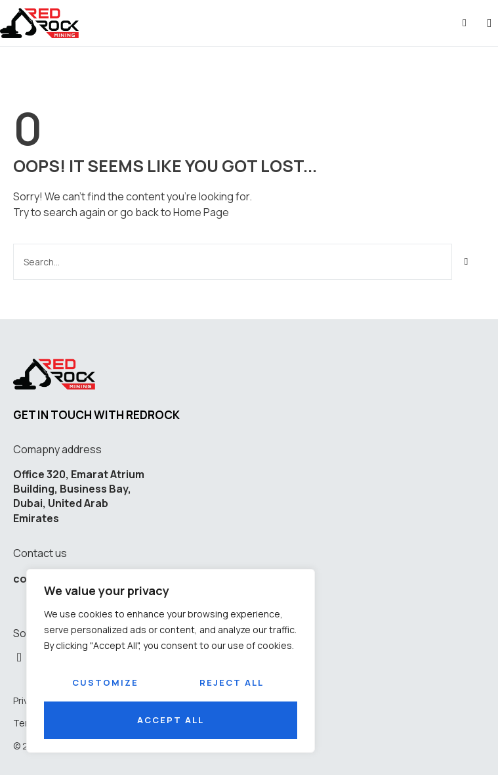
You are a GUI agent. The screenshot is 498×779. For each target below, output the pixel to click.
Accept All (170, 720)
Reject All (231, 682)
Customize (105, 682)
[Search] (467, 262)
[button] (489, 23)
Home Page (201, 212)
